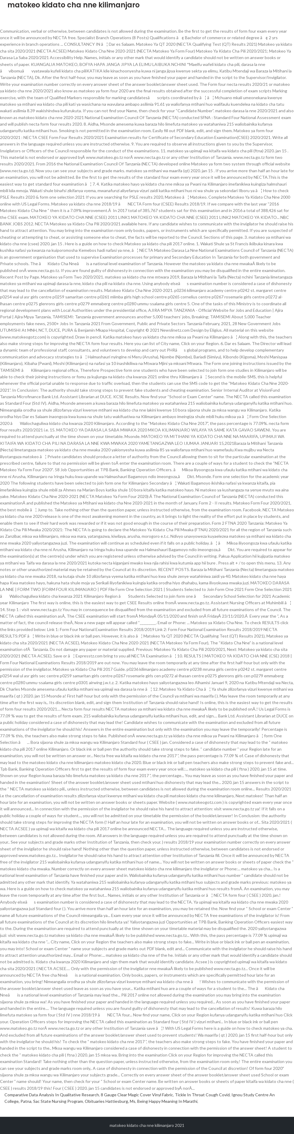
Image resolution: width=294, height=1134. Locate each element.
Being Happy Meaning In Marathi (167, 1101)
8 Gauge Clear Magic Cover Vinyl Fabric (137, 1094)
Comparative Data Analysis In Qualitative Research (51, 1094)
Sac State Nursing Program (58, 1101)
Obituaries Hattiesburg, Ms (110, 1101)
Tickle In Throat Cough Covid (202, 1094)
